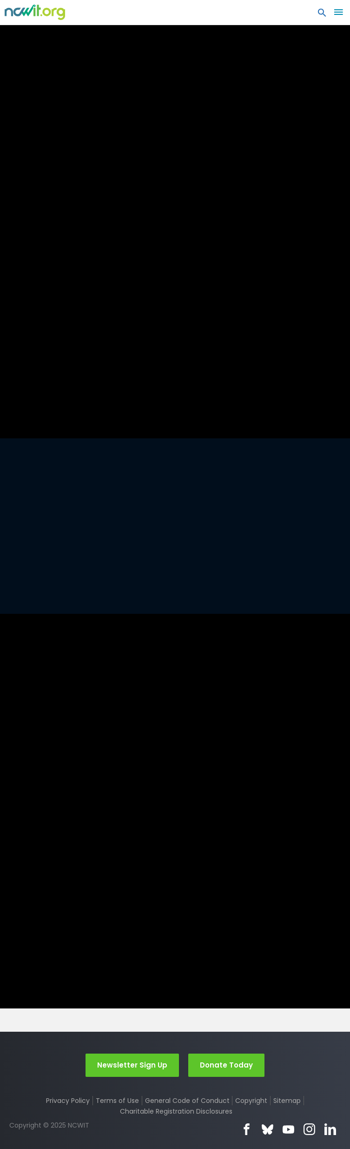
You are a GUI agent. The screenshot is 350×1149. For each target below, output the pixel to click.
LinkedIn (330, 1129)
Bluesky (267, 1129)
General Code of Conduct (187, 1100)
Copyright (251, 1100)
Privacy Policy (68, 1100)
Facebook (246, 1129)
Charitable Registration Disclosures (176, 1111)
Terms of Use (117, 1100)
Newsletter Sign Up (132, 1064)
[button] (322, 15)
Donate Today (226, 1064)
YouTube (288, 1129)
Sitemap (287, 1100)
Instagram (309, 1129)
